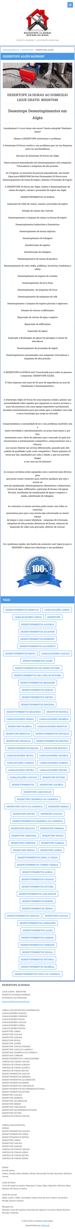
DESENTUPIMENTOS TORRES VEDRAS (37, 864)
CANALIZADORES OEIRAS (20, 719)
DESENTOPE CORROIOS (23, 842)
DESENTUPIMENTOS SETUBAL (37, 959)
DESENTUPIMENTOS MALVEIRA (23, 711)
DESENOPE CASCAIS (51, 813)
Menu (70, 5)
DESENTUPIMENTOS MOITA (20, 653)
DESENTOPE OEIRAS (24, 850)
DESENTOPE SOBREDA (52, 828)
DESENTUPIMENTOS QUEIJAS (23, 915)
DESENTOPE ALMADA (52, 842)
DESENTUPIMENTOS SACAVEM (38, 631)
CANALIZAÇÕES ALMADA (20, 762)
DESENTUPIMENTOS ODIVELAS (52, 733)
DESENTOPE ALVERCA (51, 784)
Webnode (45, 1225)
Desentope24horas (11, 50)
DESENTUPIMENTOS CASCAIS (37, 879)
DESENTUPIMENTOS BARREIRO (37, 638)
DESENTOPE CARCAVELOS (37, 791)
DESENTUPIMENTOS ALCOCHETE (38, 646)
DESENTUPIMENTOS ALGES (38, 930)
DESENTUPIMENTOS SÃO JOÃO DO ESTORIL (37, 675)
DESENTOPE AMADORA (23, 835)
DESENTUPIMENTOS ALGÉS (38, 660)
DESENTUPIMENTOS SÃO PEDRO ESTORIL (37, 668)
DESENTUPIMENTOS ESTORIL (37, 886)
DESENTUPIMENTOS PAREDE (37, 901)
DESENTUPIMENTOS (23, 784)
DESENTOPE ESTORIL (53, 777)
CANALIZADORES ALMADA (53, 762)
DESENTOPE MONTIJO (18, 733)
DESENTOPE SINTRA (24, 813)
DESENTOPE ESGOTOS (23, 828)
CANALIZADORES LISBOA (28, 617)
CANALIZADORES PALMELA (54, 719)
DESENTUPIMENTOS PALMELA (37, 966)
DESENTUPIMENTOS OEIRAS (37, 908)
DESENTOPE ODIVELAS (18, 740)
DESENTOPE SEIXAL (53, 835)
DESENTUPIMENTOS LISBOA (37, 872)
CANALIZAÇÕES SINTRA (21, 770)
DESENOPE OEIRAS (58, 806)
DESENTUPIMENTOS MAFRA (23, 748)
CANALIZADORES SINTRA (53, 770)
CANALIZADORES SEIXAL (20, 755)
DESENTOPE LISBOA (51, 850)
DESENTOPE (27, 50)
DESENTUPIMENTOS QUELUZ (37, 689)
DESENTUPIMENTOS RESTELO (52, 740)
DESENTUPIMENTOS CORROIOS (37, 944)
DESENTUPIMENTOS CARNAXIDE (38, 923)
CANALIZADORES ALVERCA (53, 755)
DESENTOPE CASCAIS (56, 915)
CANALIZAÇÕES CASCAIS (23, 777)
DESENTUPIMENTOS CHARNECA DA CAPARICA (37, 821)
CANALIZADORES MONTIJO (52, 726)
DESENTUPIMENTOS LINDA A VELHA (37, 857)
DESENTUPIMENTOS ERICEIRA (37, 704)
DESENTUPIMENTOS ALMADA (37, 937)
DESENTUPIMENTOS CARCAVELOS (37, 893)
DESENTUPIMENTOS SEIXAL (37, 952)
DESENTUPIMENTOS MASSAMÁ (37, 682)
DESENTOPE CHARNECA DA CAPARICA (37, 799)
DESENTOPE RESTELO (56, 748)
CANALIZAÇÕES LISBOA (57, 609)
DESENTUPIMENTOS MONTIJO (22, 609)
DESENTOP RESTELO (57, 711)
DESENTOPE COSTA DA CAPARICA (25, 806)
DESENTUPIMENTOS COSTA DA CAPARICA (37, 974)
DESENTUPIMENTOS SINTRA (37, 697)
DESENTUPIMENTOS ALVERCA (37, 624)
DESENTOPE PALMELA (20, 726)
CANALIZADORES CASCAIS (55, 653)
